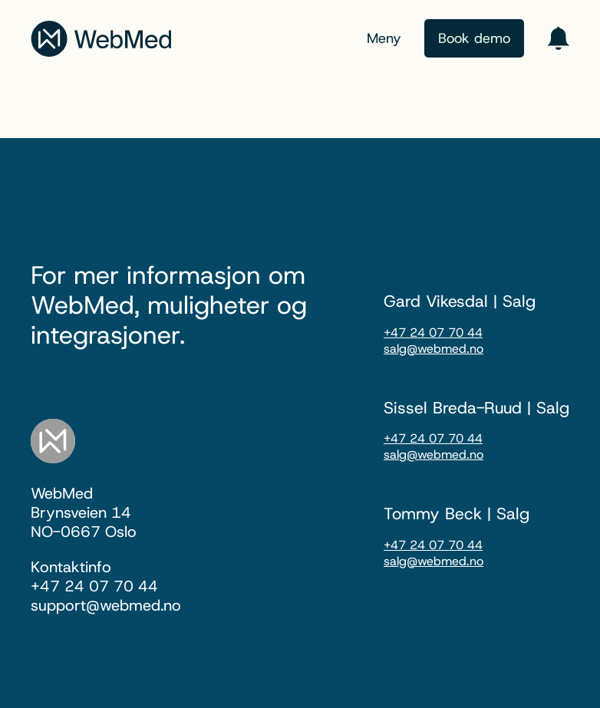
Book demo (474, 38)
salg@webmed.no (433, 349)
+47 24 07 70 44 (433, 332)
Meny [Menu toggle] (384, 38)
